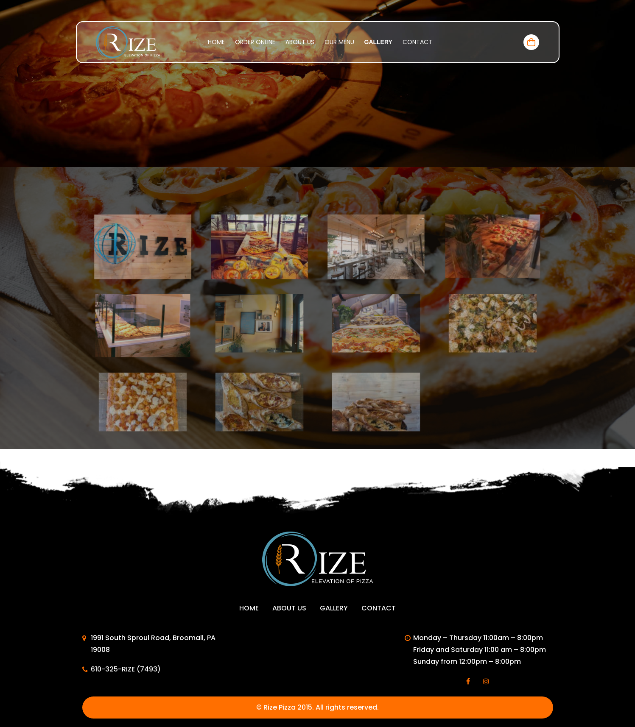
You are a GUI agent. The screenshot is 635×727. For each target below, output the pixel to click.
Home (216, 42)
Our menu (339, 42)
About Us (299, 42)
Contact (417, 42)
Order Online (255, 42)
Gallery (378, 42)
